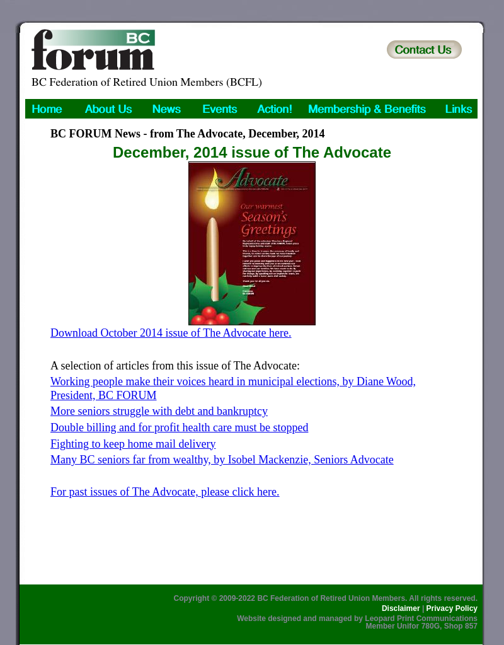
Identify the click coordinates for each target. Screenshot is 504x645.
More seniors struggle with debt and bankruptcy (159, 411)
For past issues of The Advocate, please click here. (165, 491)
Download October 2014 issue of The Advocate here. (171, 333)
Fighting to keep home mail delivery (132, 444)
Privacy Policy (452, 608)
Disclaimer (401, 608)
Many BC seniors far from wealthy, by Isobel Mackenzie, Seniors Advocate (222, 459)
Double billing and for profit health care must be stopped (179, 427)
